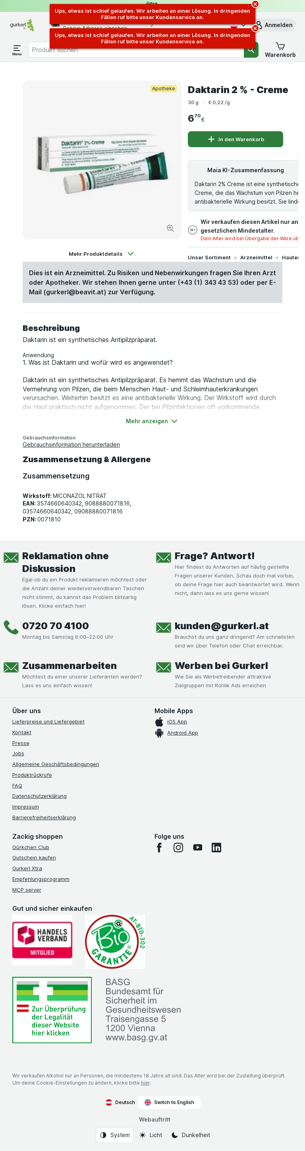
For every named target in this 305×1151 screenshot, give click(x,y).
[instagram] (178, 847)
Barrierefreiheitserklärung (44, 817)
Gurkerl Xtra (27, 868)
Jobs (18, 753)
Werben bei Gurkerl (221, 665)
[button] (273, 25)
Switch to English (169, 1102)
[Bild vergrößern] (170, 228)
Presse (20, 743)
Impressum (25, 806)
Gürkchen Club (30, 847)
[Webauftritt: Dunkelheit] (190, 1135)
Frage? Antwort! (215, 556)
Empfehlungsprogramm (40, 879)
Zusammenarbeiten (69, 665)
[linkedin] (216, 847)
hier (145, 1083)
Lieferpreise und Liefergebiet (48, 721)
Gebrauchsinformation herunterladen (71, 444)
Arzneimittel (256, 257)
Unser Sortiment (209, 257)
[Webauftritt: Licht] (150, 1135)
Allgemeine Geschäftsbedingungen (55, 764)
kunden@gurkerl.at (222, 626)
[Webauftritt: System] (114, 1135)
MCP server (26, 890)
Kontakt (21, 732)
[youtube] (197, 847)
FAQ (17, 785)
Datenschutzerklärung (39, 796)
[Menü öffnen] (17, 50)
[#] (52, 1010)
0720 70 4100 (55, 626)
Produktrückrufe (32, 775)
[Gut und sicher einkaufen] (115, 942)
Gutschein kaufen (34, 857)
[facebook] (159, 847)
